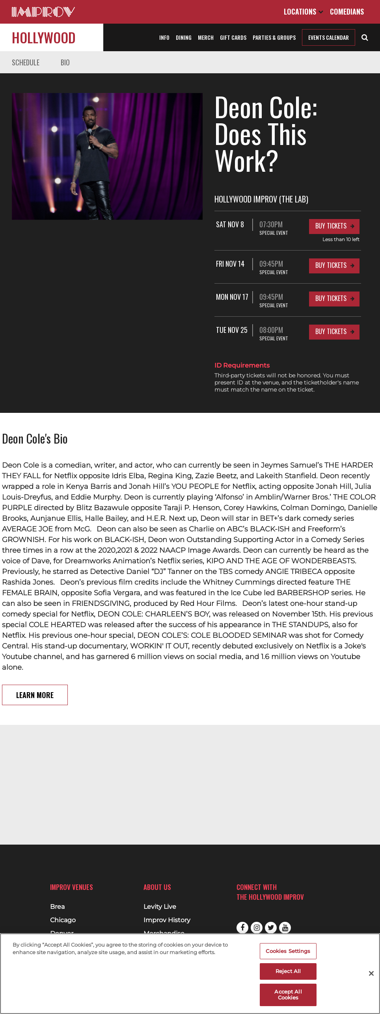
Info (164, 37)
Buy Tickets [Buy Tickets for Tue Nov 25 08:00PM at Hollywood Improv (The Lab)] (330, 304)
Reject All (288, 971)
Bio (65, 62)
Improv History (166, 920)
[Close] (371, 973)
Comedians (347, 11)
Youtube (285, 928)
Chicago (63, 920)
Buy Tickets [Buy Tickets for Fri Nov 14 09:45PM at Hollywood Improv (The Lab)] (330, 238)
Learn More (35, 668)
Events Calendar (328, 37)
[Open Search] (364, 37)
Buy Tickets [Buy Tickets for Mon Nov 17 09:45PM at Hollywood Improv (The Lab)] (330, 271)
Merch (206, 37)
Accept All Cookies (288, 994)
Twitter (271, 928)
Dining (184, 37)
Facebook (242, 928)
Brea (57, 907)
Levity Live (159, 907)
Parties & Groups (274, 37)
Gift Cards (233, 37)
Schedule (25, 62)
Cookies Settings (288, 951)
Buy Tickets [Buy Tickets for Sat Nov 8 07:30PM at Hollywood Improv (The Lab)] (330, 199)
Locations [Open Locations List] (303, 11)
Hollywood (44, 37)
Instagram (257, 928)
